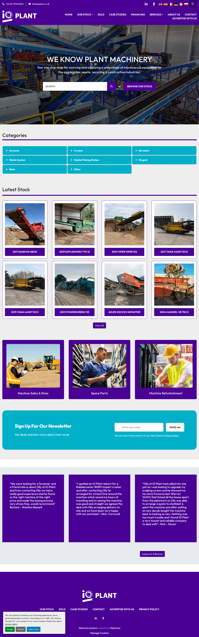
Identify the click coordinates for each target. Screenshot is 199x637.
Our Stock (84, 14)
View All (99, 325)
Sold (101, 14)
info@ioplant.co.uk (40, 3)
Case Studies (117, 14)
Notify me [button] (175, 427)
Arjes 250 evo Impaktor (124, 312)
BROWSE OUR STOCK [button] (139, 86)
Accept (10, 629)
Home (68, 14)
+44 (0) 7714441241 (14, 3)
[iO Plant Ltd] (99, 595)
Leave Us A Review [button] (152, 553)
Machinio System (88, 628)
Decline (20, 629)
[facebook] (154, 4)
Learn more (33, 629)
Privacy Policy (149, 609)
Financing (138, 14)
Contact (191, 14)
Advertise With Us (184, 18)
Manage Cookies (99, 633)
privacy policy (11, 624)
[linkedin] (146, 4)
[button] (85, 14)
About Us (174, 14)
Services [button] (155, 14)
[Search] (79, 86)
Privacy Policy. (172, 435)
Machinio (115, 628)
